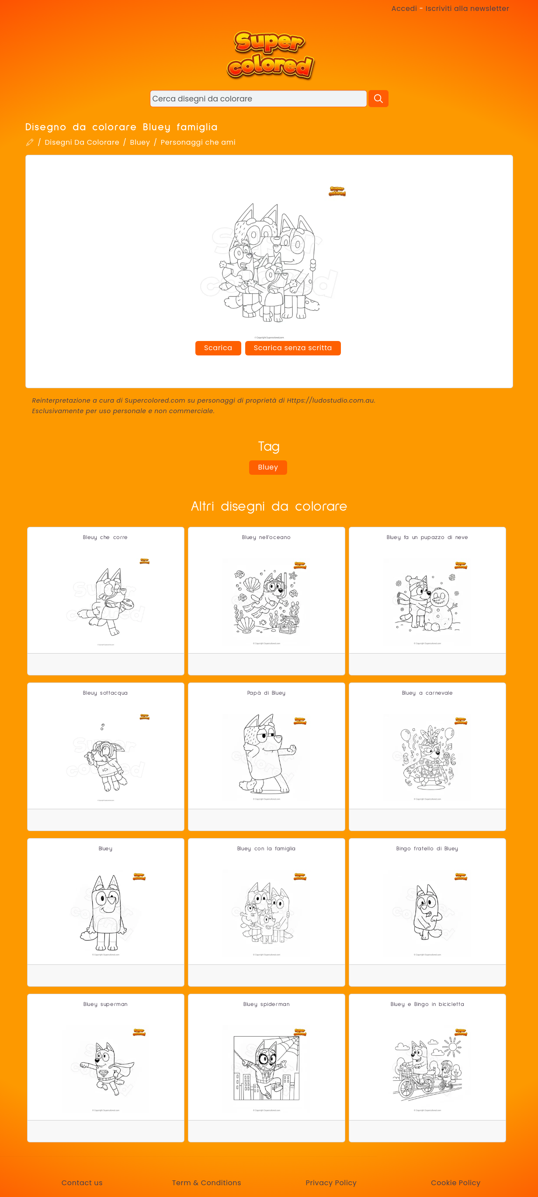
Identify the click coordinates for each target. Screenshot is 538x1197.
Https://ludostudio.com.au (330, 400)
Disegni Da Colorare (82, 142)
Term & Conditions (206, 1183)
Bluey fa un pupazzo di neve (427, 537)
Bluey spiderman (266, 1004)
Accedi (404, 8)
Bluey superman (105, 1004)
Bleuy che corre (105, 537)
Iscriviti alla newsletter (468, 8)
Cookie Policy (456, 1183)
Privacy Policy (331, 1183)
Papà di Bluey (266, 693)
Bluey (140, 142)
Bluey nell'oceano (266, 537)
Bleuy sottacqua (105, 693)
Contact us (82, 1183)
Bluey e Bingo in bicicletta (427, 1004)
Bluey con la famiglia (266, 849)
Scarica (218, 348)
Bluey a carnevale (427, 693)
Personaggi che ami (198, 142)
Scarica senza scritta (293, 348)
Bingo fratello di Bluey (427, 849)
